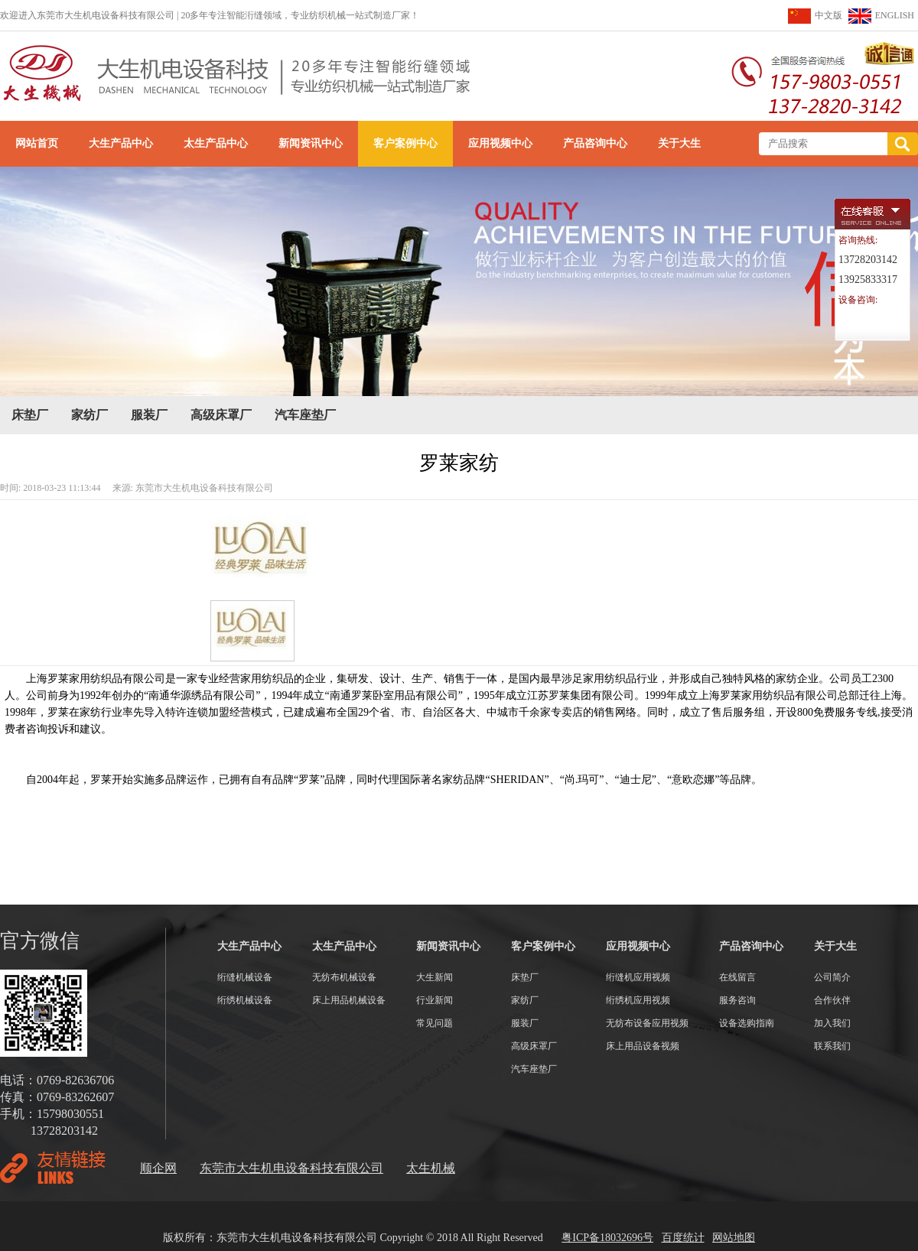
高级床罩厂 (221, 414)
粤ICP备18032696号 (607, 1237)
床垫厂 (29, 414)
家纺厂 (89, 414)
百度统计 (683, 1237)
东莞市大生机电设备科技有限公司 (291, 1168)
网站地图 (733, 1237)
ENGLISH (894, 15)
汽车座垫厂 (305, 414)
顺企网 (158, 1168)
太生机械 (430, 1168)
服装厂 (149, 414)
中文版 (828, 15)
